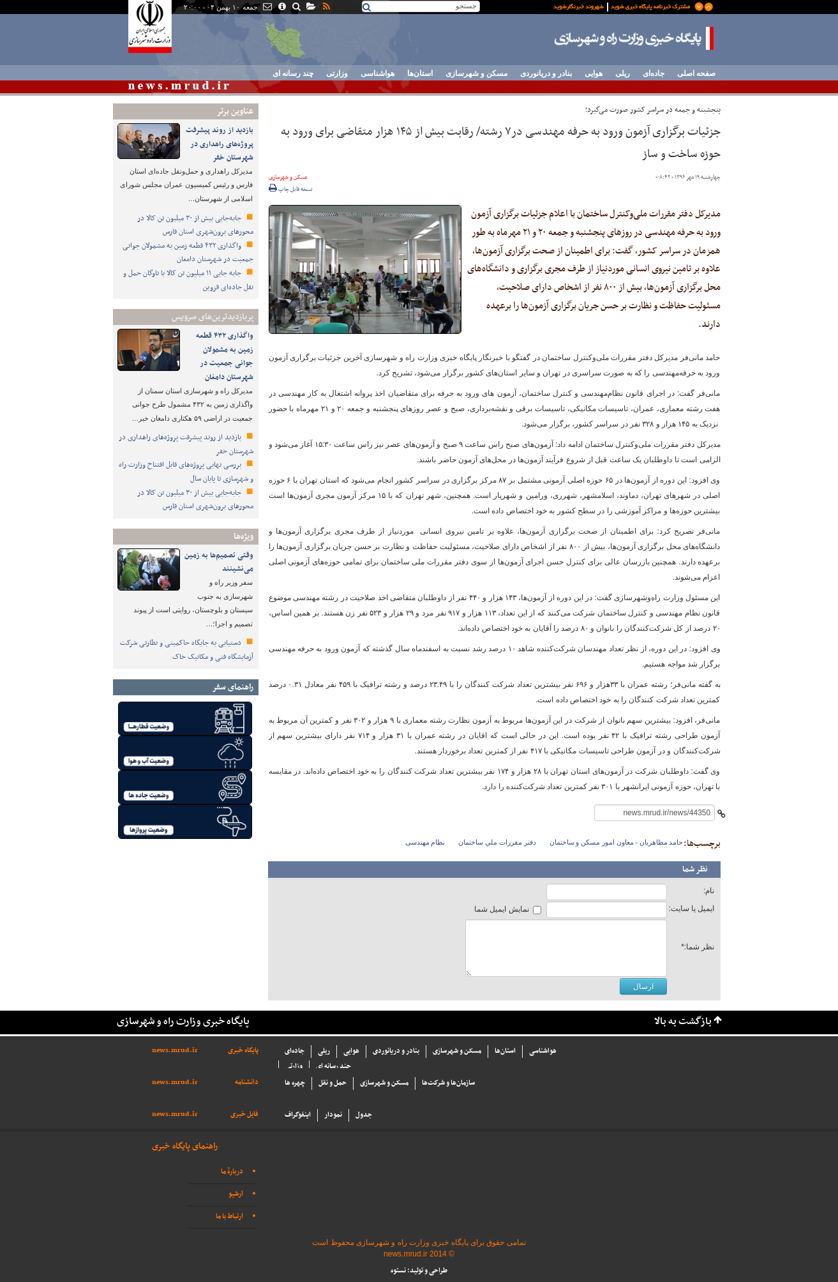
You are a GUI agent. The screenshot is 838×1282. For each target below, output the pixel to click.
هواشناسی (377, 73)
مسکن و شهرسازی (476, 73)
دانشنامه (246, 1082)
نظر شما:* (697, 946)
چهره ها (295, 1083)
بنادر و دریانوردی (546, 73)
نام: (708, 890)
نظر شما (695, 870)
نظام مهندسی (425, 842)
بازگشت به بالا (683, 1021)
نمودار (333, 1115)
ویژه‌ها (243, 536)
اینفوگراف (298, 1115)
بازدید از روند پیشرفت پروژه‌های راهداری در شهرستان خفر (219, 144)
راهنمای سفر (232, 687)
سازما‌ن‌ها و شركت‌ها (448, 1083)
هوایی (593, 73)
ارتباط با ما (229, 1216)
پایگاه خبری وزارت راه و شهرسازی (634, 38)
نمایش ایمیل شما (501, 909)
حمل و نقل (332, 1083)
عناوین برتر (234, 111)
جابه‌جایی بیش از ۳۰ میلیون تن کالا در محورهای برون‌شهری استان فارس (195, 225)
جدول (363, 1115)
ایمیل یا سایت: (691, 908)
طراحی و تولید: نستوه (419, 1271)
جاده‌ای (653, 73)
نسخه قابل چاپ (291, 190)
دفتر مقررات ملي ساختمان (496, 842)
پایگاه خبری (243, 1050)
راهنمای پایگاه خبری (185, 1146)
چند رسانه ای (293, 73)
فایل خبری (244, 1114)
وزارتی (337, 73)
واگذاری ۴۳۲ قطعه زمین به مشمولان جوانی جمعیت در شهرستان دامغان (188, 252)
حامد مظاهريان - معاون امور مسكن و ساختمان (617, 842)
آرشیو (235, 1194)
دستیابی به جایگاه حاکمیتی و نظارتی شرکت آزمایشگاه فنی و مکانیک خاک (186, 650)
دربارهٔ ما (232, 1172)
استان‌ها (420, 73)
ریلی (622, 73)
